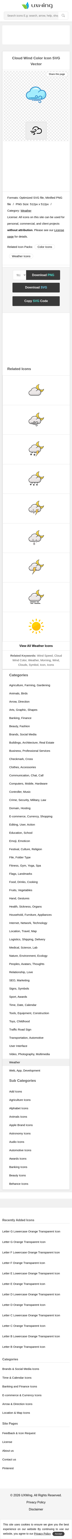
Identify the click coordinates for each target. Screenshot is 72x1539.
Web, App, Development (24, 1070)
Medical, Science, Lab (23, 947)
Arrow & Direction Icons (17, 1404)
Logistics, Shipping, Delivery (27, 939)
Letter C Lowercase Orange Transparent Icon (31, 1315)
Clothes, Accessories (22, 767)
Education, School (20, 832)
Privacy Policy (36, 1502)
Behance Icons (18, 1183)
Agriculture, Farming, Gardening (29, 685)
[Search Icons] (31, 15)
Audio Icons (16, 1141)
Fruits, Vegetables (20, 890)
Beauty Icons (17, 1175)
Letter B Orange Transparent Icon (23, 1346)
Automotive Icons (20, 1150)
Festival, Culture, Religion (25, 849)
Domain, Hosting (20, 808)
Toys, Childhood (19, 1021)
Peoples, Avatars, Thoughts (26, 963)
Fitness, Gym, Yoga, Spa (25, 865)
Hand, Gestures (19, 898)
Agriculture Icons (20, 1099)
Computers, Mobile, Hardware (28, 783)
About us (8, 1450)
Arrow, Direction (19, 701)
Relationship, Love (21, 972)
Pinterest (8, 1468)
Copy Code (36, 301)
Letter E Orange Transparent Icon (23, 1283)
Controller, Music (20, 791)
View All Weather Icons (36, 645)
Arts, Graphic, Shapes (23, 709)
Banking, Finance (20, 718)
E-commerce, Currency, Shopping (30, 816)
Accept (58, 1534)
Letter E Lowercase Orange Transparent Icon (31, 1273)
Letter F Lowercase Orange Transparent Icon (31, 1252)
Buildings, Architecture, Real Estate (31, 742)
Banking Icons (18, 1167)
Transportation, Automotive (26, 1037)
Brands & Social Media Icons (20, 1368)
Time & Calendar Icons (16, 1377)
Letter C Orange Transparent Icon (23, 1325)
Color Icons (44, 246)
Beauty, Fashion (19, 726)
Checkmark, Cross (21, 759)
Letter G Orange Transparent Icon (24, 1241)
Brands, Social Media (22, 734)
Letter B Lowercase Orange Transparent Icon (31, 1336)
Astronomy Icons (20, 1133)
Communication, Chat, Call (26, 775)
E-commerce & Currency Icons (21, 1395)
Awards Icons (17, 1158)
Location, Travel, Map (23, 931)
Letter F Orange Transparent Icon (23, 1262)
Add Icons (15, 1091)
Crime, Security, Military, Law (27, 800)
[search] (63, 15)
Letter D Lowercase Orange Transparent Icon (31, 1294)
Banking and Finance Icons (19, 1386)
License (7, 1441)
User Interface (18, 1045)
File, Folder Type (20, 857)
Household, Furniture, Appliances (30, 914)
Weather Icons (21, 256)
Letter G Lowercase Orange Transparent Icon (31, 1231)
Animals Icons (18, 1116)
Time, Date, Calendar (22, 1004)
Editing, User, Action (22, 824)
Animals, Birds (18, 693)
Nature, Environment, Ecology (28, 955)
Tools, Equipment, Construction (29, 1013)
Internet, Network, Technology (28, 923)
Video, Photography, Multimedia (29, 1054)
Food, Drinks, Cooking (23, 882)
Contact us (9, 1459)
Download (43, 275)
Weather (26, 210)
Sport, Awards (18, 996)
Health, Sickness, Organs (25, 906)
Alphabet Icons (18, 1108)
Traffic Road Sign (20, 1029)
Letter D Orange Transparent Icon (23, 1304)
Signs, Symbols (19, 988)
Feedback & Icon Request (19, 1433)
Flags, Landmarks (20, 873)
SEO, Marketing (19, 980)
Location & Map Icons (16, 1412)
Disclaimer (36, 1509)
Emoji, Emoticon (19, 841)
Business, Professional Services (29, 750)
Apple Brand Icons (21, 1125)
